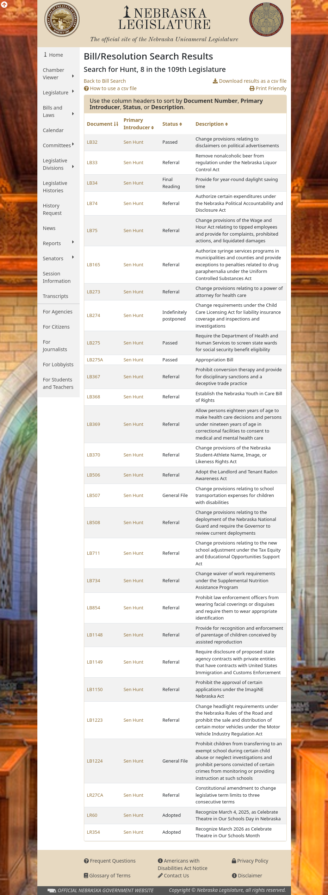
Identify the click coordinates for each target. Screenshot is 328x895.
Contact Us (173, 875)
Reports (58, 243)
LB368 (93, 396)
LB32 (92, 142)
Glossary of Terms (107, 875)
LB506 (93, 475)
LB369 (93, 424)
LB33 (92, 162)
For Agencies (58, 311)
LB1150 (95, 689)
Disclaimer (247, 875)
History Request (52, 209)
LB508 (93, 522)
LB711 (93, 553)
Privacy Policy (250, 860)
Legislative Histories (55, 187)
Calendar (53, 130)
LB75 (92, 230)
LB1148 (95, 635)
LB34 (92, 183)
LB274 (93, 315)
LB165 (93, 264)
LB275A (95, 359)
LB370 (93, 455)
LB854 (93, 607)
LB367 (93, 376)
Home (55, 54)
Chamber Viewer (58, 74)
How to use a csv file (110, 88)
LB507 (93, 495)
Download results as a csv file (249, 80)
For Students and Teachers (58, 383)
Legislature (58, 92)
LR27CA (95, 795)
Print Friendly (267, 88)
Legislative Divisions (58, 164)
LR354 (93, 832)
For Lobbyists (58, 364)
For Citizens (56, 326)
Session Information (57, 277)
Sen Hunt (133, 142)
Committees (58, 145)
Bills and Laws (58, 111)
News (49, 228)
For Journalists (55, 345)
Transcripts (55, 296)
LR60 (92, 815)
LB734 (93, 580)
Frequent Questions (110, 860)
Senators (58, 258)
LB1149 (95, 662)
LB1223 (95, 720)
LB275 (93, 343)
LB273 (93, 291)
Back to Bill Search (105, 80)
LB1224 (95, 761)
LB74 (92, 203)
